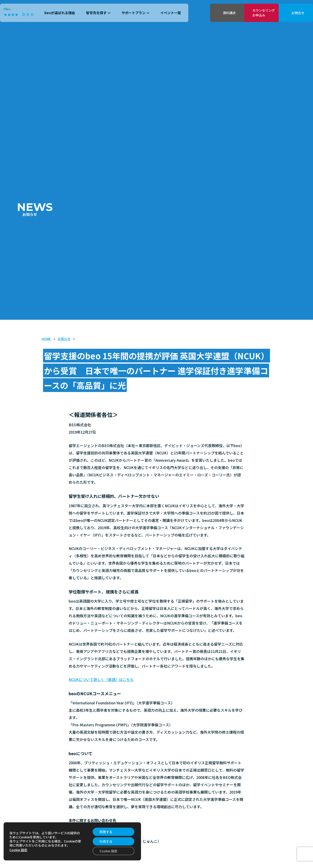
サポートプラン (135, 12)
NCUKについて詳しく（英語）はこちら (101, 679)
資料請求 (229, 13)
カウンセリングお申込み (263, 12)
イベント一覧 (170, 12)
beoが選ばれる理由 (59, 12)
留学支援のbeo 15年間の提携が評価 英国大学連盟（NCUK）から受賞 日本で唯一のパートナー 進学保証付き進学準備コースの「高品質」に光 (156, 370)
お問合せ (297, 13)
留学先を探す (98, 12)
